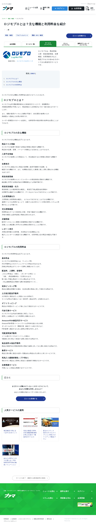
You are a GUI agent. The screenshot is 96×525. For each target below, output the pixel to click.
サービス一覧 (30, 44)
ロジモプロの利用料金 (14, 85)
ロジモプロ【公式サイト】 (25, 61)
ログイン (61, 8)
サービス (48, 43)
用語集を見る (65, 498)
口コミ (65, 44)
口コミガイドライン (25, 519)
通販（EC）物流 (37, 35)
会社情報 (13, 44)
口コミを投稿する (82, 36)
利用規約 (6, 519)
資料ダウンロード (83, 44)
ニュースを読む (49, 491)
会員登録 (77, 8)
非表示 (33, 73)
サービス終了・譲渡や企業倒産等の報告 (32, 478)
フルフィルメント (22, 35)
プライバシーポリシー (10, 521)
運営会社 (49, 519)
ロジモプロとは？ (12, 78)
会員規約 (14, 519)
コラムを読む (48, 498)
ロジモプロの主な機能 (14, 81)
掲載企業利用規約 (39, 519)
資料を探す (64, 491)
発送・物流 (9, 35)
